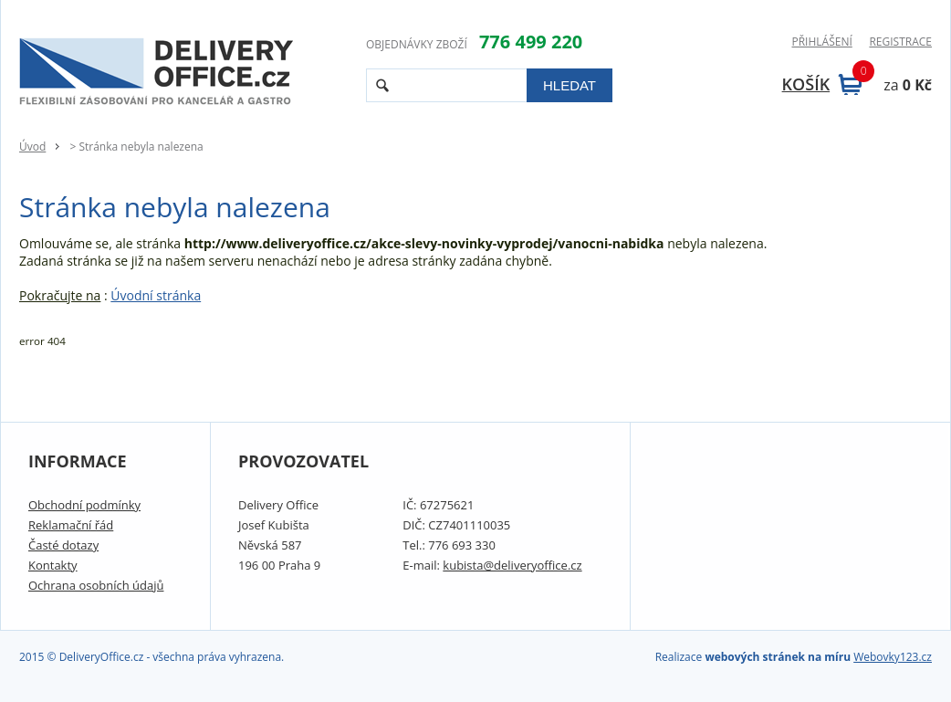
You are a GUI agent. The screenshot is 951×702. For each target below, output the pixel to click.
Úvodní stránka (155, 295)
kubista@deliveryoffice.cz (512, 565)
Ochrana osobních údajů (95, 585)
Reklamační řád (70, 525)
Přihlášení (821, 42)
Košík (822, 84)
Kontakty (53, 565)
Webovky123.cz (892, 657)
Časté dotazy (63, 545)
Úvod (32, 146)
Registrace (900, 42)
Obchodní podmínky (84, 505)
